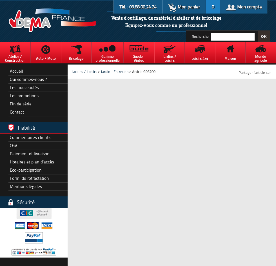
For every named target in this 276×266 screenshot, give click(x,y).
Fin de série (21, 104)
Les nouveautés (24, 87)
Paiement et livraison (30, 154)
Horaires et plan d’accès (32, 162)
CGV (13, 145)
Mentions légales (26, 186)
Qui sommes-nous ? (28, 79)
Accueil (16, 71)
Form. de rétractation (29, 178)
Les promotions (24, 96)
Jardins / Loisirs (84, 71)
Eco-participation (26, 170)
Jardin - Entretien (115, 71)
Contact (17, 112)
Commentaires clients (30, 137)
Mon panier (184, 7)
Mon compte (244, 7)
